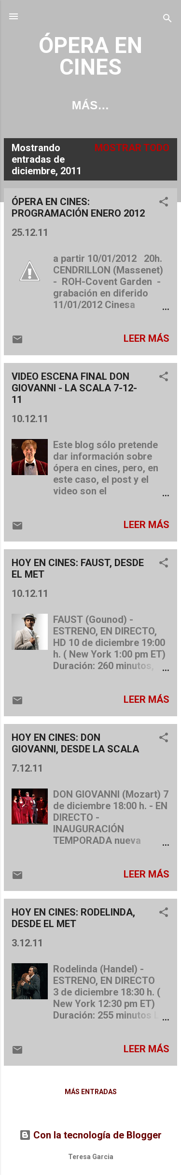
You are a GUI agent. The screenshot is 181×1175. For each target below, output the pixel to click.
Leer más (146, 338)
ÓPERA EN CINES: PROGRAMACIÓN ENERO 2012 (78, 207)
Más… (90, 105)
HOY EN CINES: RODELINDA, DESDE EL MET (73, 918)
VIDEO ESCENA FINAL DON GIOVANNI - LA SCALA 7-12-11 (74, 388)
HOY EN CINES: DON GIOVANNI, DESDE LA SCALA (75, 743)
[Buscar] (167, 19)
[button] (163, 203)
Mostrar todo (132, 148)
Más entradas (91, 1092)
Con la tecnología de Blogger (90, 1135)
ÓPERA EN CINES (90, 56)
